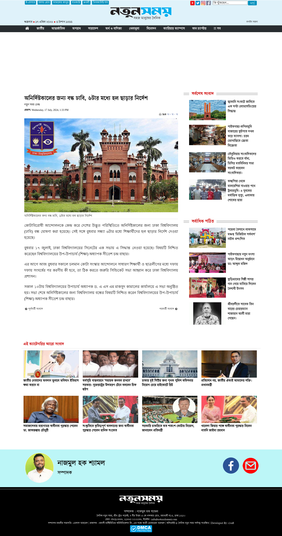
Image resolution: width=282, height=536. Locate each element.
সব (217, 29)
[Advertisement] (141, 59)
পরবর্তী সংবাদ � (168, 309)
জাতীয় (40, 29)
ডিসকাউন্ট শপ (100, 2)
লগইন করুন (252, 22)
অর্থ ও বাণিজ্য (113, 29)
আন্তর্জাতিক (58, 29)
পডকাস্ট (76, 2)
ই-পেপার (30, 2)
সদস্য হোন (44, 2)
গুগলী (86, 2)
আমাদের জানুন (61, 2)
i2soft (231, 523)
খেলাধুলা (134, 29)
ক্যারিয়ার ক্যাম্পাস (174, 29)
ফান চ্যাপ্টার (199, 29)
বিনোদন (151, 29)
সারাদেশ (93, 29)
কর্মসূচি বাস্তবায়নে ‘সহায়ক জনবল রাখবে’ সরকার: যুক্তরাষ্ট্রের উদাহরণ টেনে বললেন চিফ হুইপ (109, 385)
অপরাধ (76, 29)
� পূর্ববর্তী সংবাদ (34, 309)
